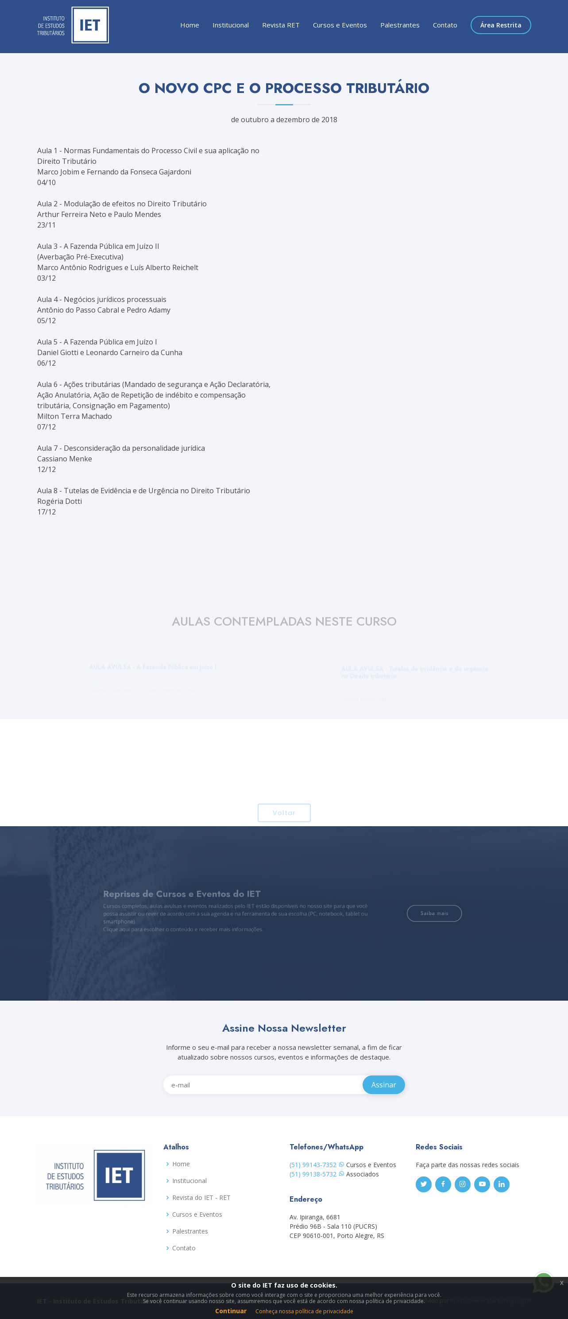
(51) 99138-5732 (317, 1174)
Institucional (231, 24)
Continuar (231, 1311)
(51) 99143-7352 (317, 1164)
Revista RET (281, 24)
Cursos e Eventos (340, 24)
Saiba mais (412, 913)
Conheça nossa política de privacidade (304, 1311)
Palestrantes (400, 24)
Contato (445, 24)
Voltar (284, 824)
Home (189, 24)
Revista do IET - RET (201, 1198)
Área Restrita (501, 25)
